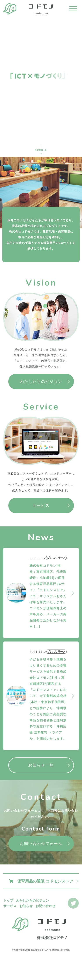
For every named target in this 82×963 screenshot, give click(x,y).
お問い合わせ (45, 906)
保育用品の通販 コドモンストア (41, 881)
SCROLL (41, 150)
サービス (41, 505)
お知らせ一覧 (41, 765)
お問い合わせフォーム (41, 843)
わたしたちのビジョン (41, 381)
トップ (8, 900)
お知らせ (26, 906)
